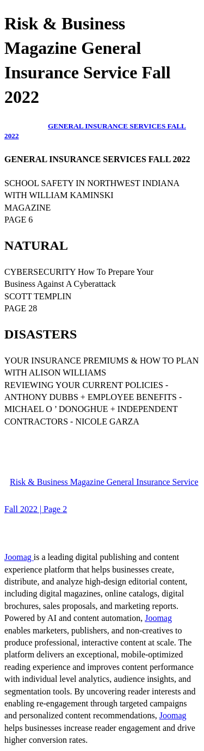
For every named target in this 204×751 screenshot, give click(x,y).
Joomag (19, 557)
